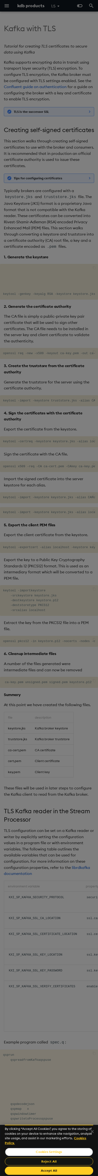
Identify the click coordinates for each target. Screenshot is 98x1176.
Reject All (49, 1161)
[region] (49, 1150)
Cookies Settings (49, 1152)
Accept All (49, 1170)
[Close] (92, 1131)
